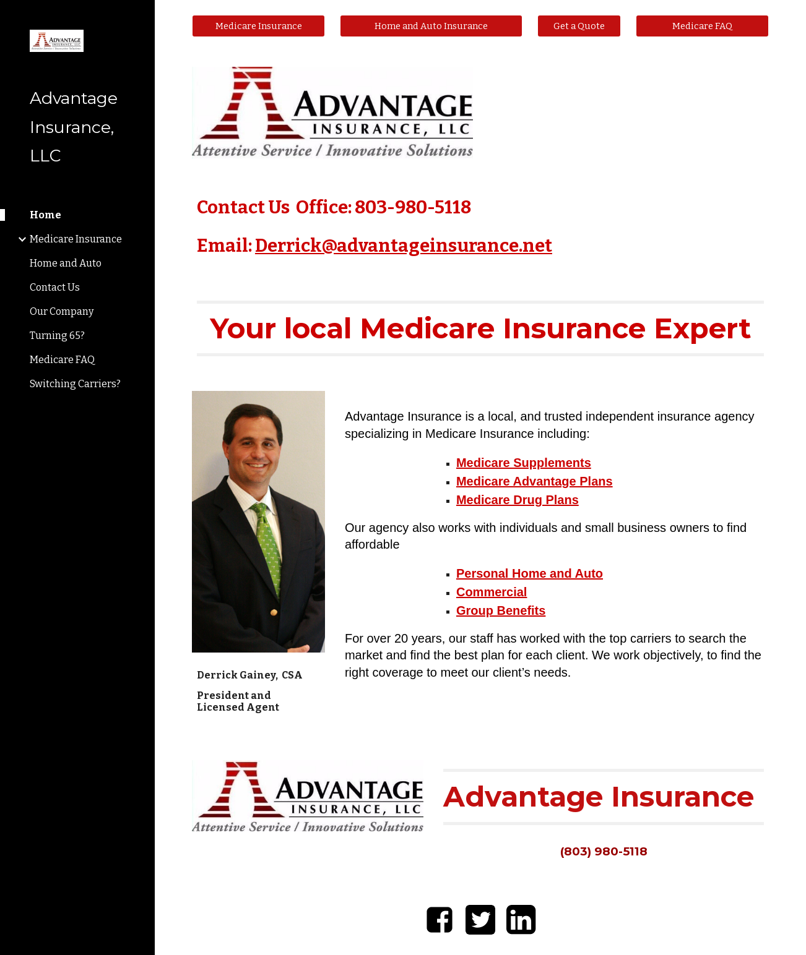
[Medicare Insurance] (258, 25)
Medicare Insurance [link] (76, 239)
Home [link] (45, 215)
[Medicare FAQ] (702, 25)
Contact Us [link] (55, 287)
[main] (480, 227)
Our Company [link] (61, 311)
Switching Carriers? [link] (75, 384)
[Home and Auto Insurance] (431, 25)
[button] (791, 17)
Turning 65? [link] (57, 335)
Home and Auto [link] (66, 263)
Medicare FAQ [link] (62, 360)
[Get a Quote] (579, 25)
